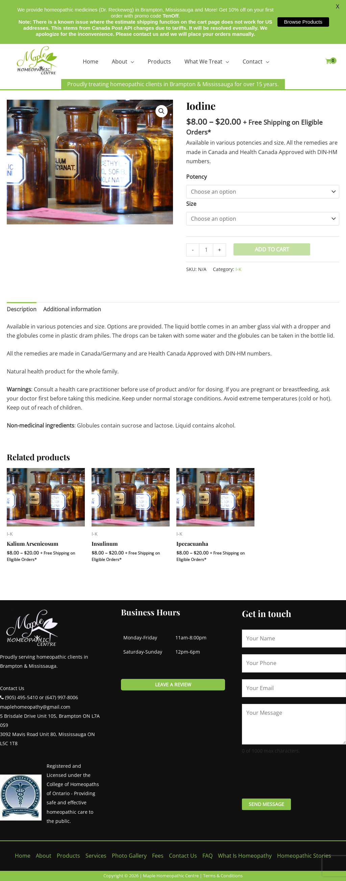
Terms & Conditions (223, 876)
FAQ (207, 855)
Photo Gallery (129, 855)
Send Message (266, 804)
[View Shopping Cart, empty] (328, 62)
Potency (196, 176)
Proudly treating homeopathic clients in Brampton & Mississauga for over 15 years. (173, 84)
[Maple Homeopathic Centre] (37, 60)
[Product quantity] (206, 249)
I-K (239, 269)
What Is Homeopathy (245, 855)
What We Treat (203, 61)
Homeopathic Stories (304, 855)
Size (191, 203)
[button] (161, 111)
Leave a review (173, 684)
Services (95, 855)
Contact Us (183, 855)
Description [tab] (21, 309)
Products (159, 61)
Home (90, 61)
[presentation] (293, 775)
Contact (253, 61)
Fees (158, 855)
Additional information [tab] (72, 309)
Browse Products (303, 22)
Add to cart (272, 249)
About (119, 61)
